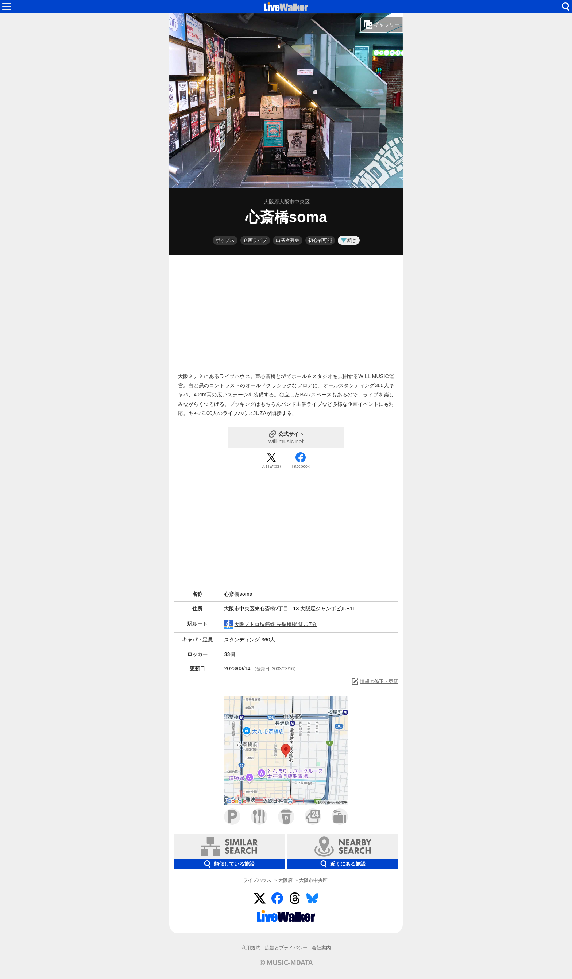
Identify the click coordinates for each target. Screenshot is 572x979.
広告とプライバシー (286, 948)
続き (349, 240)
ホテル (340, 816)
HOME (286, 6)
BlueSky (312, 898)
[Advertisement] (286, 312)
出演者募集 (287, 240)
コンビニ (313, 816)
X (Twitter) (271, 466)
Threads (295, 898)
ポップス (225, 240)
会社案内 (321, 948)
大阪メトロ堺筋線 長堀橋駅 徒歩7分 (270, 624)
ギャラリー (381, 24)
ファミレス (259, 816)
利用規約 (250, 948)
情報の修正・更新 (374, 681)
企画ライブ (255, 240)
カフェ (286, 816)
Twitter (260, 898)
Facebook (300, 466)
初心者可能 (320, 240)
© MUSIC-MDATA (286, 962)
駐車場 (232, 816)
